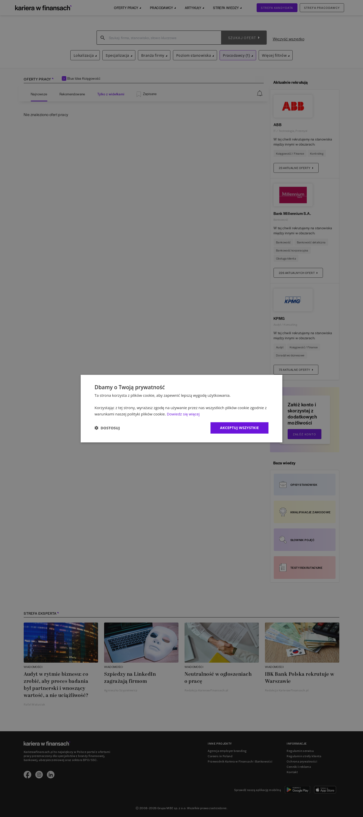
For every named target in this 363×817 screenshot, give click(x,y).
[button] (107, 428)
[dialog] (181, 408)
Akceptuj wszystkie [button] (239, 427)
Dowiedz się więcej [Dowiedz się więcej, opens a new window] (183, 413)
